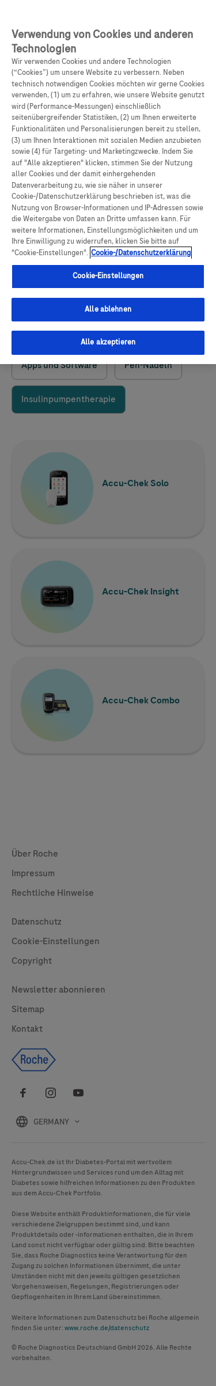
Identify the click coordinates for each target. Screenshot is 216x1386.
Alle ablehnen (108, 306)
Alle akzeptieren (108, 339)
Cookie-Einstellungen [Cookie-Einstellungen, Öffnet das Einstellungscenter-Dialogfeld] (108, 272)
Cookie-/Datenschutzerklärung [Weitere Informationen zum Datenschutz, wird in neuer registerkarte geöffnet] (141, 249)
